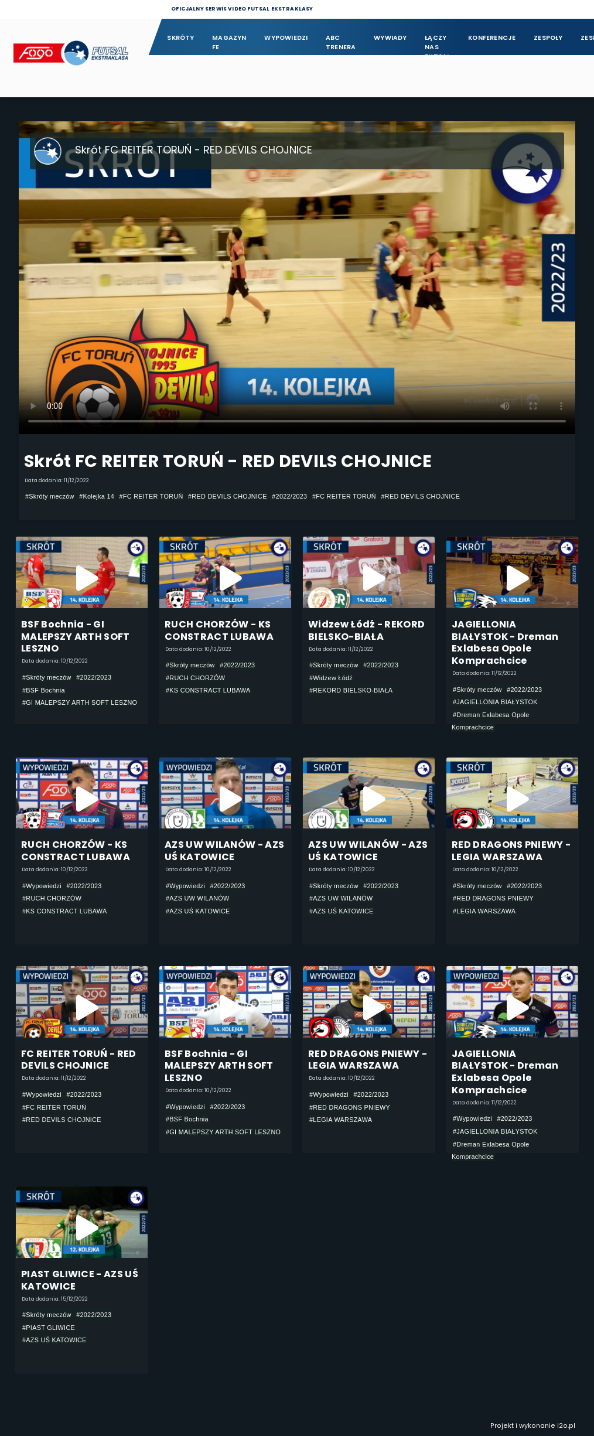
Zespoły (548, 37)
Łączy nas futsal (437, 43)
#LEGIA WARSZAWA (484, 911)
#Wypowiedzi (42, 885)
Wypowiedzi (286, 37)
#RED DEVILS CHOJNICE (227, 496)
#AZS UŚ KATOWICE (198, 911)
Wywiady (390, 37)
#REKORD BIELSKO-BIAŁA (350, 690)
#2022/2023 (289, 496)
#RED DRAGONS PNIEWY (493, 898)
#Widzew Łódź (331, 677)
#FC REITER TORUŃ (151, 496)
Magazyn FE (229, 42)
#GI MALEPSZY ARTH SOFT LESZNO (79, 702)
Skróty (180, 37)
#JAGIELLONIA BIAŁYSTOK (495, 701)
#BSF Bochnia (43, 690)
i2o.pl (566, 1425)
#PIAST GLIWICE (48, 1327)
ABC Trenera (341, 42)
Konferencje (492, 37)
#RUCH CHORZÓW (195, 677)
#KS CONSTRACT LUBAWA (208, 690)
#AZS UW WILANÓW (198, 898)
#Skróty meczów (49, 496)
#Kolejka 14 (96, 496)
